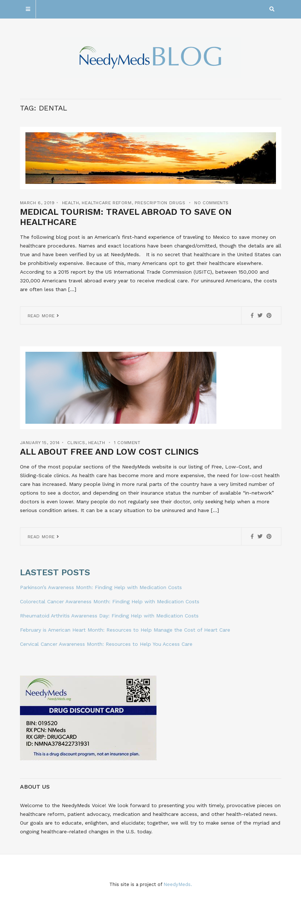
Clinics (76, 442)
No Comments (211, 202)
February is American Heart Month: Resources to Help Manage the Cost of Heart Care (125, 630)
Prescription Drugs (160, 202)
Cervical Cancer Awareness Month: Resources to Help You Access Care (106, 644)
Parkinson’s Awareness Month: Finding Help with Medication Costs (101, 587)
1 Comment (127, 442)
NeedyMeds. (177, 884)
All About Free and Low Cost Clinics (109, 452)
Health (70, 202)
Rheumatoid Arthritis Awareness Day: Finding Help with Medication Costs (109, 616)
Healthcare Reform (106, 202)
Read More (43, 315)
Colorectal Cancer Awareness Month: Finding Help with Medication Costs (109, 601)
